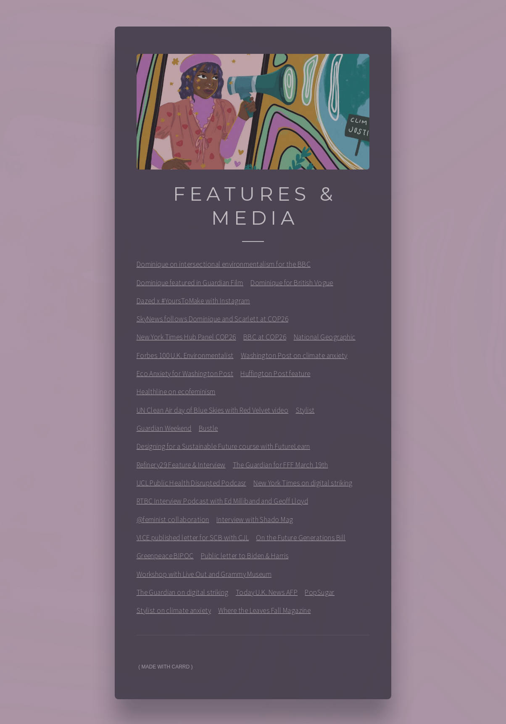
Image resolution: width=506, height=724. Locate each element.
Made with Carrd (166, 670)
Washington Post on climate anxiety (294, 358)
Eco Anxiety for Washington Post (185, 376)
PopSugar (319, 594)
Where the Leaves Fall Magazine (264, 613)
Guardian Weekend (164, 430)
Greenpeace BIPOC (165, 558)
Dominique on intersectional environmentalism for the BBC (224, 266)
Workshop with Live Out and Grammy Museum (204, 576)
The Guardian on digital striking (183, 594)
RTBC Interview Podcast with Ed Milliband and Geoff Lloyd (222, 503)
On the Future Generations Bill (300, 540)
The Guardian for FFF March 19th (280, 467)
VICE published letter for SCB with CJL (193, 540)
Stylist (305, 412)
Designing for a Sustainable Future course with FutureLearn (223, 449)
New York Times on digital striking (303, 485)
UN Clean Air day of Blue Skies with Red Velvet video (213, 412)
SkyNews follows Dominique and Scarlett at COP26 (212, 321)
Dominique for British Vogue (291, 285)
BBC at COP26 (264, 340)
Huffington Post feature (275, 376)
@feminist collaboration (173, 522)
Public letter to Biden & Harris (244, 558)
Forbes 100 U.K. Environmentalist (185, 358)
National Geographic (325, 340)
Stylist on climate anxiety (174, 613)
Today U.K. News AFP (267, 594)
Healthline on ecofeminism (176, 394)
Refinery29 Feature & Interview (181, 467)
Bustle (208, 430)
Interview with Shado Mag (254, 522)
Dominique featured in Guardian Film (190, 285)
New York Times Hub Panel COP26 (186, 340)
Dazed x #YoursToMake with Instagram (193, 303)
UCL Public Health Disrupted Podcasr (191, 485)
